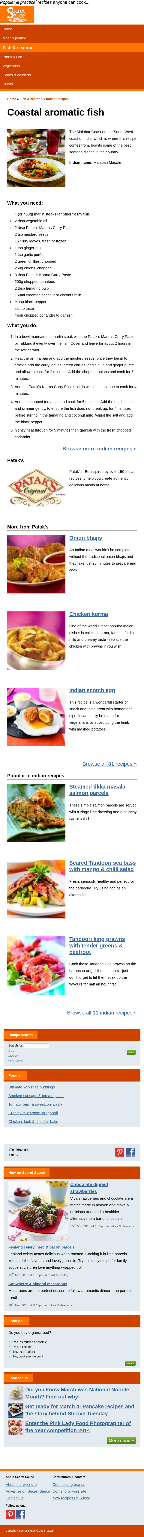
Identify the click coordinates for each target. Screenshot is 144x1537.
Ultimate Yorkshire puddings (31, 1087)
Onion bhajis (85, 538)
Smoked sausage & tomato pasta (36, 1096)
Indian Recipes (57, 99)
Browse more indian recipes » (99, 449)
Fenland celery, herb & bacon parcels (41, 1247)
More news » (121, 1440)
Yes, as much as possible (30, 1342)
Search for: (15, 1045)
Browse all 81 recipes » (109, 764)
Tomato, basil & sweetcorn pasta (35, 1104)
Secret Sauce (27, 1530)
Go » (131, 1052)
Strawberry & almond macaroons (37, 1284)
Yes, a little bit (22, 1346)
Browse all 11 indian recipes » (102, 1013)
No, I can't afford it (25, 1351)
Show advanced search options (15, 1056)
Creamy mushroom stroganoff (33, 1113)
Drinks (8, 84)
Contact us (15, 1498)
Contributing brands (68, 1485)
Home (7, 29)
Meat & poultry (14, 38)
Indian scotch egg (92, 690)
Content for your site (69, 1491)
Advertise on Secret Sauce (28, 1491)
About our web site (21, 1485)
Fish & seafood (18, 47)
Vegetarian (11, 66)
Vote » (130, 1363)
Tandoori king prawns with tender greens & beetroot (97, 945)
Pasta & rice (12, 57)
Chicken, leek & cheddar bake (33, 1122)
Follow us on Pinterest (119, 1152)
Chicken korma (88, 614)
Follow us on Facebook (130, 1152)
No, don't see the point (28, 1356)
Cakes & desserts (17, 75)
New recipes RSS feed (71, 1498)
